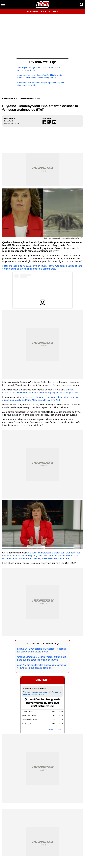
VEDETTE (45, 11)
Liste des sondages (54, 729)
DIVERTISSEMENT (27, 98)
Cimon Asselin (9, 121)
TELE (55, 11)
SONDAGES (32, 11)
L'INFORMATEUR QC (10, 98)
